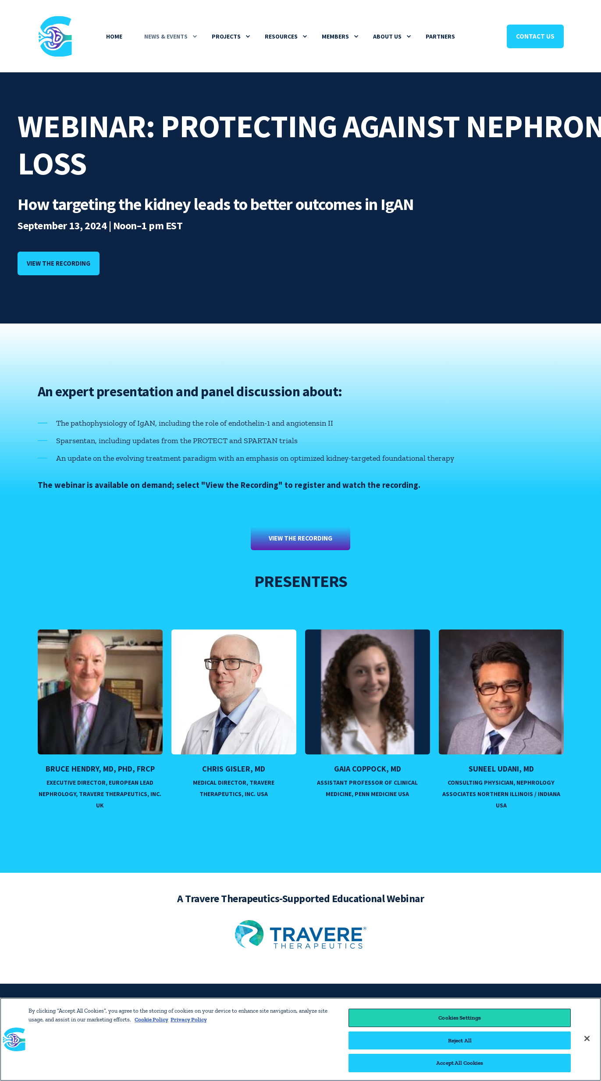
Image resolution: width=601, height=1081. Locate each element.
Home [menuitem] (114, 36)
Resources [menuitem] (281, 36)
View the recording (58, 263)
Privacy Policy (189, 1019)
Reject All (460, 1040)
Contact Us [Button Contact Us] (535, 36)
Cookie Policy (151, 1019)
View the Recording (300, 538)
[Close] (587, 1038)
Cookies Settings (459, 1017)
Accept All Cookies (459, 1063)
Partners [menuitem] (440, 36)
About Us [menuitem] (387, 36)
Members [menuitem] (335, 36)
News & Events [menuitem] (166, 36)
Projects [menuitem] (226, 36)
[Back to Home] (55, 50)
